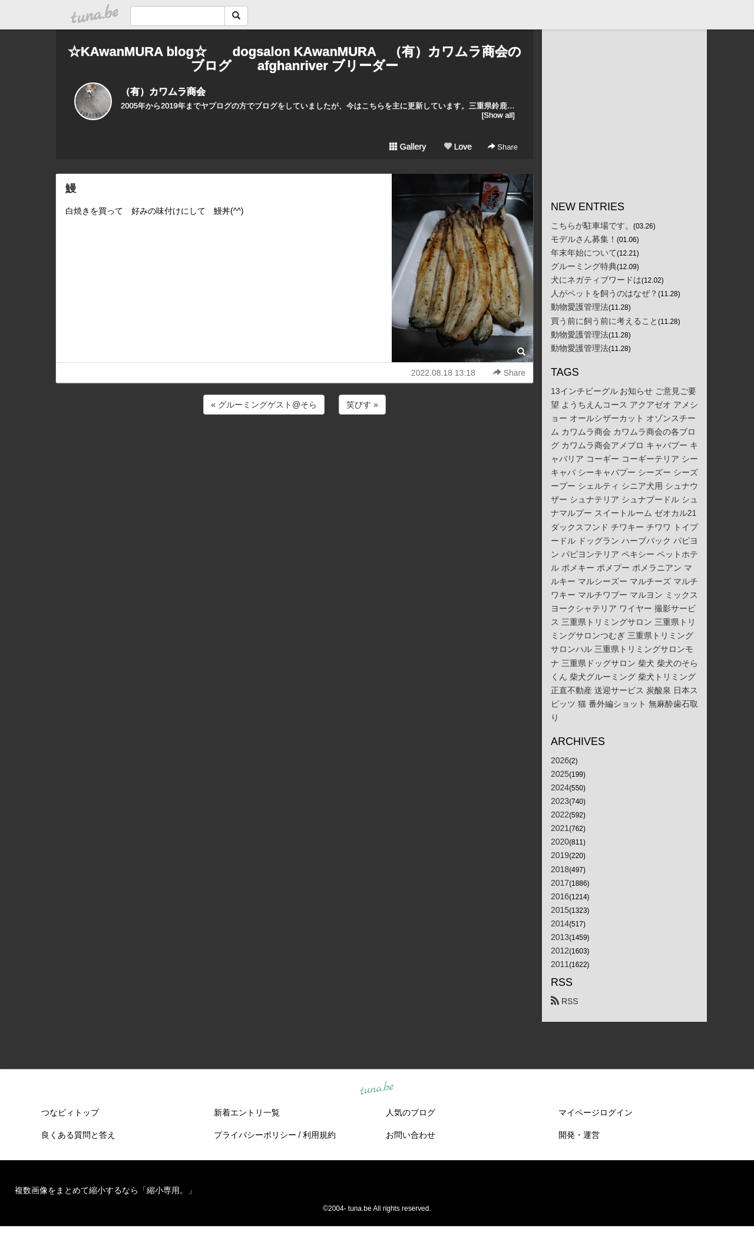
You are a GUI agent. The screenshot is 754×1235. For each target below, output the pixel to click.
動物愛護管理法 (580, 307)
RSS (564, 1001)
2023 (560, 801)
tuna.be (376, 1089)
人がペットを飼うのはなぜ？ (604, 293)
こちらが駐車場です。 (592, 225)
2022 (560, 814)
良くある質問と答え (78, 1135)
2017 (560, 883)
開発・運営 (579, 1135)
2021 (560, 828)
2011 (560, 964)
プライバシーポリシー (255, 1135)
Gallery (407, 146)
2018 (560, 869)
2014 (560, 923)
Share (503, 147)
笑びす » (362, 404)
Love (458, 146)
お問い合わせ (410, 1135)
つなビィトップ (70, 1112)
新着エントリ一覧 (247, 1112)
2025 (560, 774)
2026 (560, 760)
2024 (560, 787)
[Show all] (498, 115)
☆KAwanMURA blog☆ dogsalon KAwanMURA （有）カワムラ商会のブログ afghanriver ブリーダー (294, 58)
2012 (560, 950)
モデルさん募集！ (584, 239)
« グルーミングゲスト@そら (264, 404)
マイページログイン (595, 1112)
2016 (560, 896)
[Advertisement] (294, 448)
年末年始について (584, 252)
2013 (560, 937)
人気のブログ (410, 1112)
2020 (560, 841)
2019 (560, 855)
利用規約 (319, 1135)
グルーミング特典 (584, 266)
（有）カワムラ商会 (163, 92)
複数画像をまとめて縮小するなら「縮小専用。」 (105, 1190)
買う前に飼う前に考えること (604, 321)
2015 (560, 910)
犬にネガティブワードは (596, 279)
